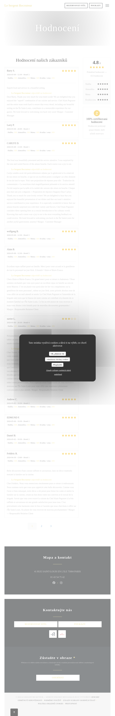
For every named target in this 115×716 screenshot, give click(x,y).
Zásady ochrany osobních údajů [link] (58, 370)
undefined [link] (58, 374)
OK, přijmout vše (57, 354)
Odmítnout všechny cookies (57, 359)
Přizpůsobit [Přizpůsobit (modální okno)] (57, 365)
